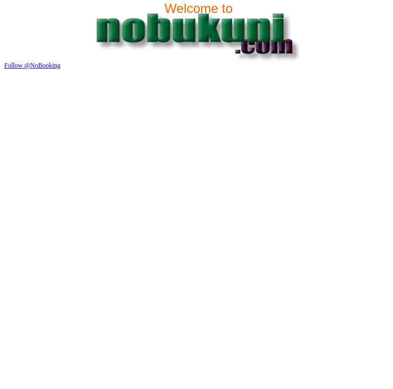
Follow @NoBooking (32, 65)
